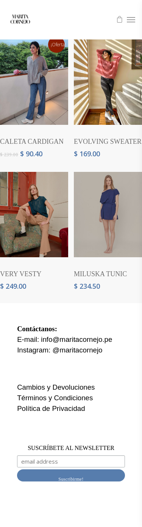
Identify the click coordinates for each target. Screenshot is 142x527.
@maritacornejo (77, 350)
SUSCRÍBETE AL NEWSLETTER (71, 448)
